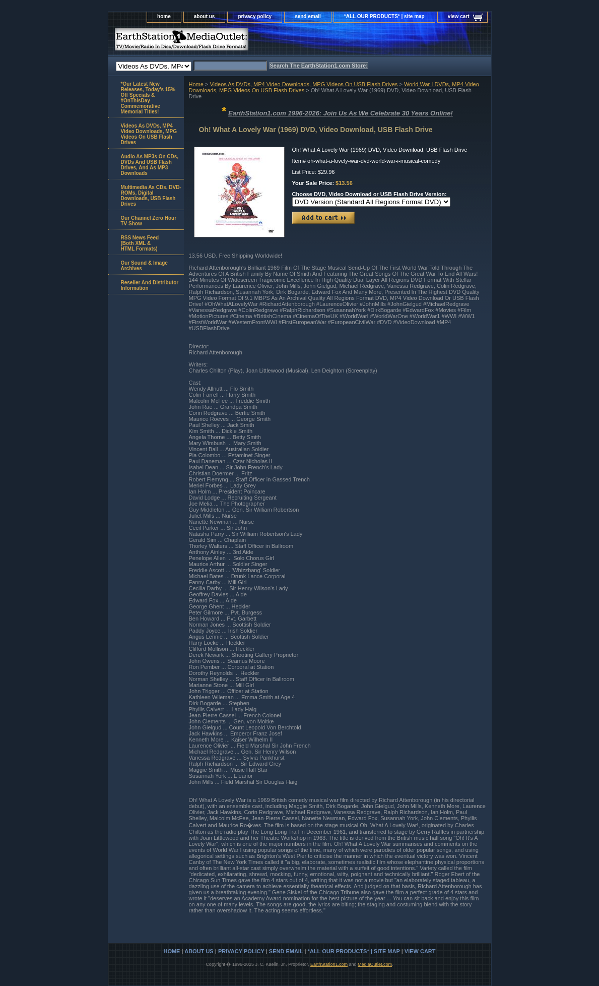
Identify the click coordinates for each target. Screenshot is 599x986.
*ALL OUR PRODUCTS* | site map (384, 16)
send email (308, 16)
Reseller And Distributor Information (150, 285)
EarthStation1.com (329, 964)
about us (204, 16)
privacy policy (255, 16)
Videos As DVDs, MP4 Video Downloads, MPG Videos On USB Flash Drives (303, 84)
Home (196, 84)
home (164, 16)
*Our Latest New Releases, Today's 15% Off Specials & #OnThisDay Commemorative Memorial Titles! (148, 97)
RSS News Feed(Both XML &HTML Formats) (140, 243)
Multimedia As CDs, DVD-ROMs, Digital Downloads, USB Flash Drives (151, 195)
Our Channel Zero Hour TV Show (149, 220)
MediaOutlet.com (375, 964)
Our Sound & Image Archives (144, 265)
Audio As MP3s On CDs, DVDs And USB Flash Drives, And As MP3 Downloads (150, 165)
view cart (459, 16)
